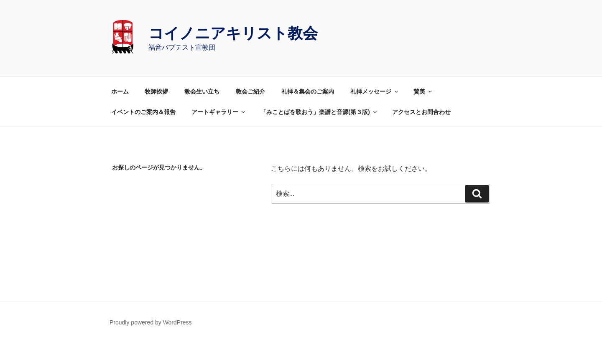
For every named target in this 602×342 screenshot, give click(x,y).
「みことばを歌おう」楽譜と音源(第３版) (319, 112)
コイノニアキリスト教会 (233, 33)
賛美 (423, 91)
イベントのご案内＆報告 (143, 112)
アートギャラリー (218, 112)
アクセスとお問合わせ (421, 112)
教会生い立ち (201, 91)
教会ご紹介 (250, 91)
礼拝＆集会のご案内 (307, 91)
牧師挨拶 (156, 91)
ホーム (120, 91)
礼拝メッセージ (374, 91)
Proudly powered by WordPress (151, 322)
